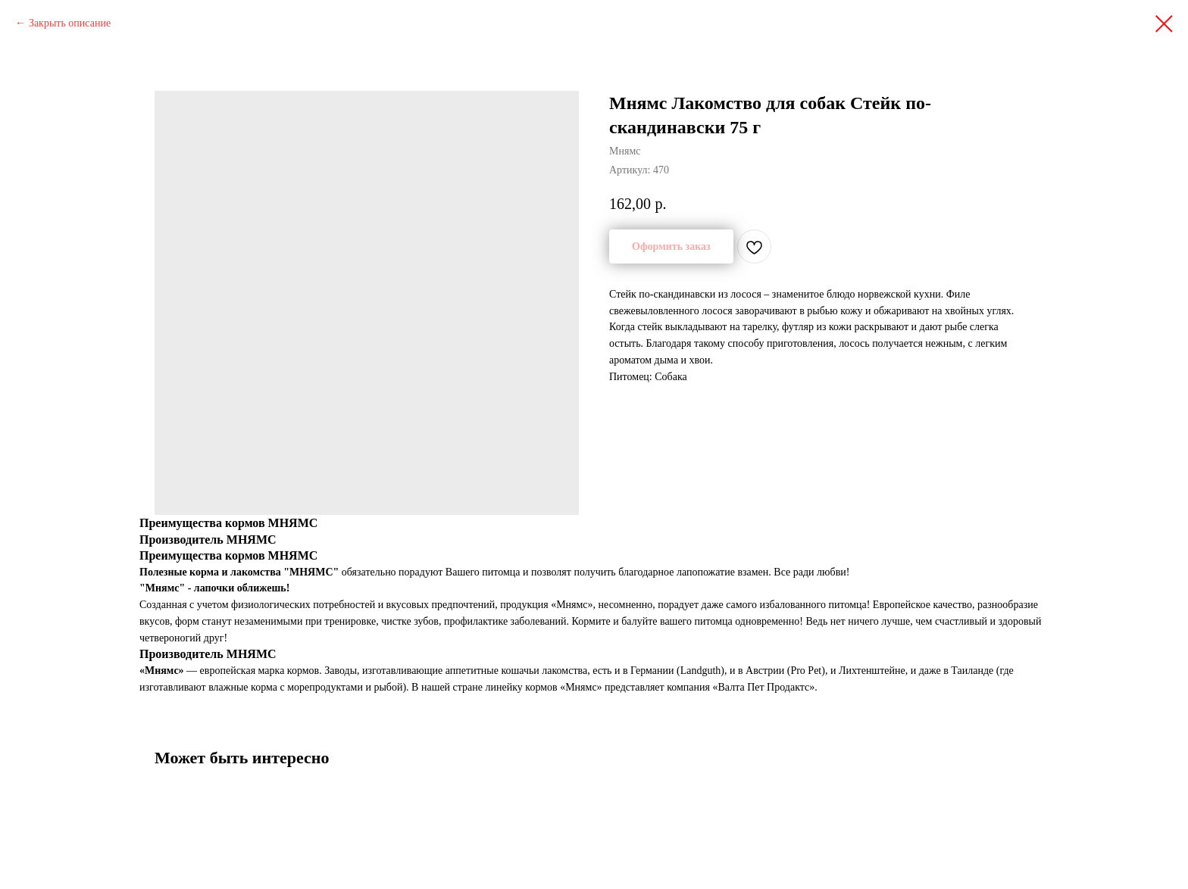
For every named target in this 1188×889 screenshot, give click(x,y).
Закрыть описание (70, 23)
